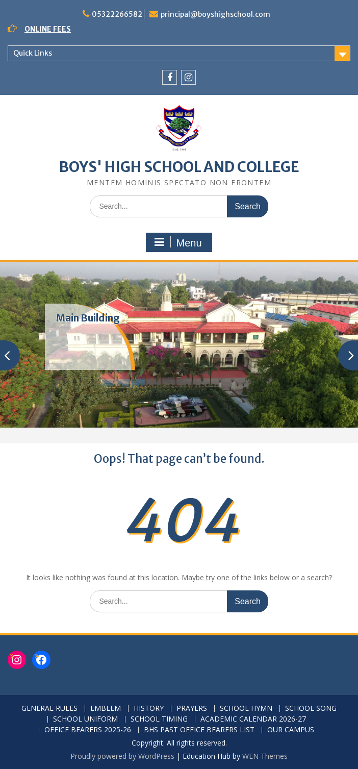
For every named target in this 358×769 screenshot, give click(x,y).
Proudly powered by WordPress (122, 756)
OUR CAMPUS (290, 730)
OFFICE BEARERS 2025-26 (87, 730)
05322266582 (117, 14)
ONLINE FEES (47, 29)
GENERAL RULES (49, 708)
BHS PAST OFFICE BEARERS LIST (199, 730)
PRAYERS (191, 708)
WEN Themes (265, 756)
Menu (177, 242)
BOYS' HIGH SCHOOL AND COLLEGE (179, 167)
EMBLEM (105, 708)
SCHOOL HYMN (246, 708)
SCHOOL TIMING (159, 719)
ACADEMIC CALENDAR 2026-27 (253, 719)
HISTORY (149, 708)
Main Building (88, 318)
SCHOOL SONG (311, 708)
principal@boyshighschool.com (215, 14)
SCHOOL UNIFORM (85, 719)
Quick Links (32, 53)
